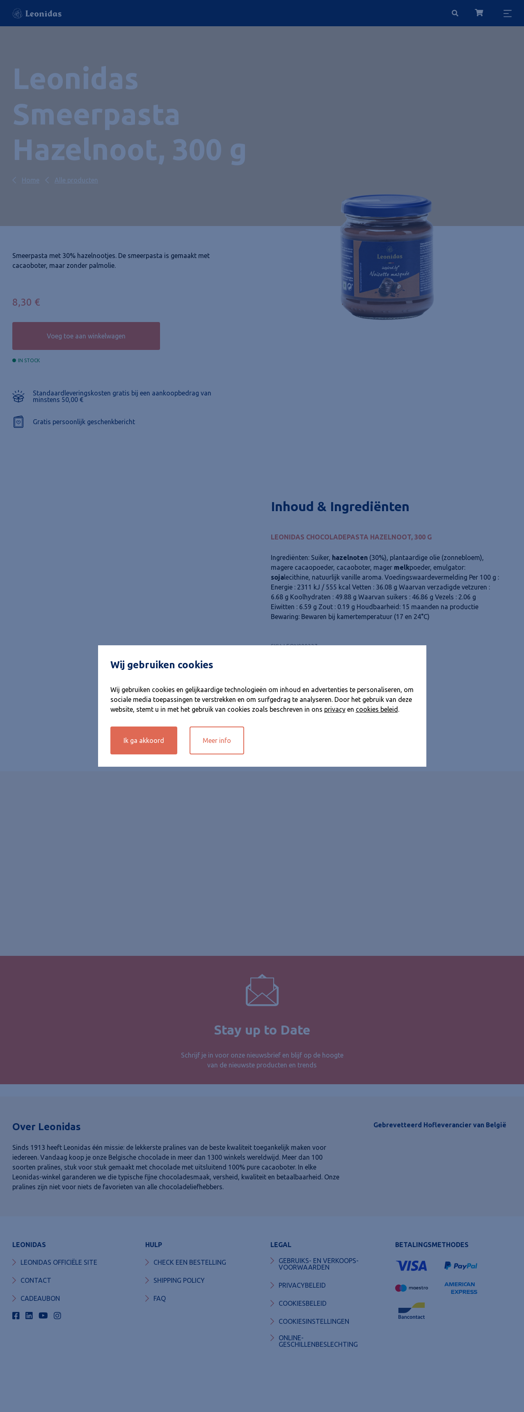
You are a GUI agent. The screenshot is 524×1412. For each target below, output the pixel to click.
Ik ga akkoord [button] (144, 740)
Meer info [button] (217, 740)
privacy (335, 709)
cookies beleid (377, 709)
